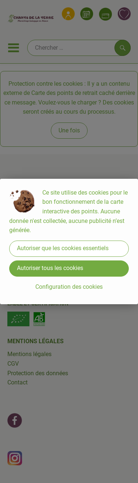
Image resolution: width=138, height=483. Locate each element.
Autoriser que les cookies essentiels (63, 248)
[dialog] (69, 241)
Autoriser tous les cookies (50, 267)
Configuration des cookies (69, 286)
